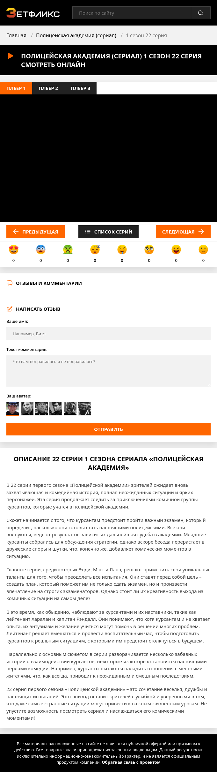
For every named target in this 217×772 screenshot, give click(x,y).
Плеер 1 (16, 88)
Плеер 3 (80, 88)
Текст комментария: (26, 349)
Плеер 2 (48, 88)
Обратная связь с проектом (131, 762)
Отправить (108, 429)
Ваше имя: (17, 321)
